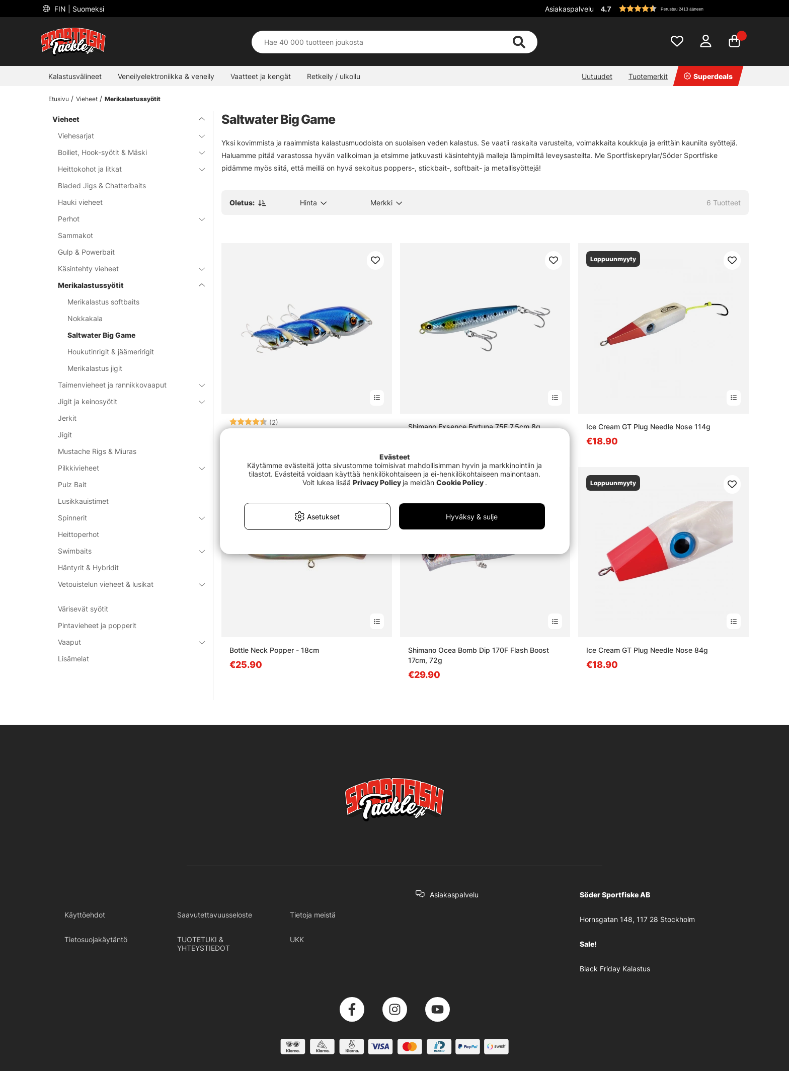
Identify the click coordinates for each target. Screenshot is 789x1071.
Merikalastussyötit (133, 99)
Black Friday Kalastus (615, 968)
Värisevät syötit (83, 608)
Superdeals (708, 76)
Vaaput (125, 642)
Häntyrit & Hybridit (88, 567)
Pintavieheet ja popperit (97, 625)
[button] (673, 8)
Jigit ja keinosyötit (125, 401)
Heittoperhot (78, 534)
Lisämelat (73, 658)
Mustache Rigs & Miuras (97, 451)
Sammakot (75, 235)
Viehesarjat (125, 135)
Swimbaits (125, 551)
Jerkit (67, 418)
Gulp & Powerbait (86, 252)
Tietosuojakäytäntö (95, 939)
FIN (78, 9)
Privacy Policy (377, 482)
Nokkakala (85, 318)
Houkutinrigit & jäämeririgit (110, 351)
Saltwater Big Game (101, 335)
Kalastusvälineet (75, 76)
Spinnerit (125, 517)
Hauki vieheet (80, 202)
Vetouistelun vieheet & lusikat (125, 584)
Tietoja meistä (313, 914)
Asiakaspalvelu (569, 9)
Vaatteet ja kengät (260, 76)
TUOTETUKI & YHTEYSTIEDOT (203, 943)
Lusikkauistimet (83, 501)
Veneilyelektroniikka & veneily (166, 76)
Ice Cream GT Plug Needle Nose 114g (648, 426)
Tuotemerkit (648, 76)
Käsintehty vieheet (125, 268)
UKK (297, 939)
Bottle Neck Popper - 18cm (274, 650)
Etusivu (58, 99)
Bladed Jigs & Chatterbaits (102, 185)
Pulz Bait (72, 484)
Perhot (125, 218)
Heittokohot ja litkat (125, 169)
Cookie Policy (460, 482)
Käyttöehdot (84, 914)
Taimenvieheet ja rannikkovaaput (125, 384)
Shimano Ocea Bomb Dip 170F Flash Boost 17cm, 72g (478, 655)
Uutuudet (597, 76)
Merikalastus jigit (94, 368)
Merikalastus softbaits (103, 301)
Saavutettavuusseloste (214, 914)
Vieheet (87, 99)
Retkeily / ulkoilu (333, 76)
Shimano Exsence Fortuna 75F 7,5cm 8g (474, 426)
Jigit (65, 434)
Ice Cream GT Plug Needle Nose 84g (647, 650)
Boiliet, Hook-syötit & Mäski (125, 152)
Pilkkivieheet (125, 468)
